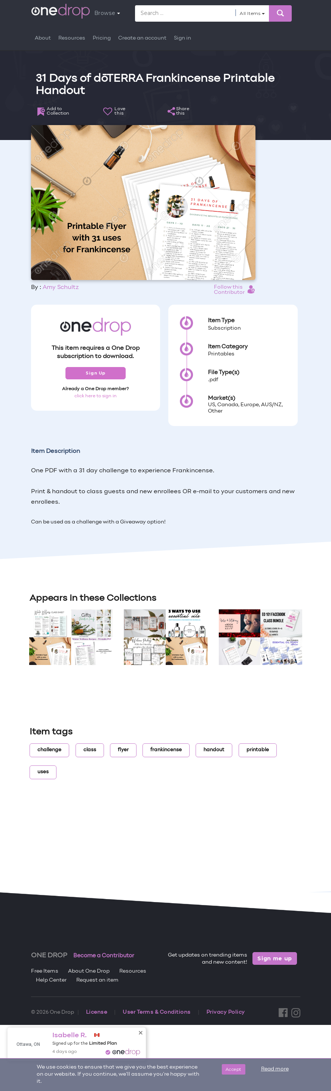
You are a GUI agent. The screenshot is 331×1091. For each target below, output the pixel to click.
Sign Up (95, 373)
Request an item (97, 980)
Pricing (102, 38)
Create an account (142, 38)
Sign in (182, 38)
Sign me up (274, 958)
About (43, 38)
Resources (71, 38)
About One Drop (89, 971)
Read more (275, 1069)
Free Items (44, 971)
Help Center (51, 980)
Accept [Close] (234, 1069)
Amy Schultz (61, 287)
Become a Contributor (103, 955)
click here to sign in (95, 396)
